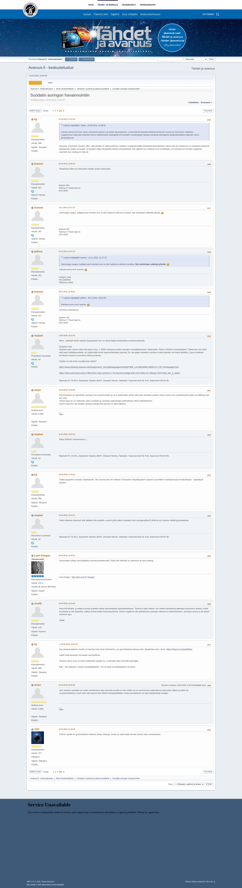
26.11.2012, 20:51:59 (67, 251)
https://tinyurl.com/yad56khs (179, 649)
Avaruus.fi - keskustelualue (50, 67)
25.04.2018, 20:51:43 (69, 644)
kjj (35, 119)
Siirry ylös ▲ (210, 881)
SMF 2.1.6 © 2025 (33, 881)
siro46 (38, 603)
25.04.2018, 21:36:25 (67, 729)
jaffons (38, 251)
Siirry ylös (35, 772)
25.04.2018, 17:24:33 (67, 474)
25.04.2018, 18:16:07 (67, 515)
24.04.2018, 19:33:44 (67, 335)
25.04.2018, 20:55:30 (67, 685)
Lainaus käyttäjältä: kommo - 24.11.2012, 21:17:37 (85, 258)
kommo (38, 163)
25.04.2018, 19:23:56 (67, 603)
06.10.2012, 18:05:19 (67, 164)
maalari (38, 335)
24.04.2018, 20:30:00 (67, 390)
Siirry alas (35, 111)
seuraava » (206, 102)
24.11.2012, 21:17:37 (67, 207)
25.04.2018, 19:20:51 (67, 555)
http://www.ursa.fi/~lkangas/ (83, 577)
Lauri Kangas (42, 555)
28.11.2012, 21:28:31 (67, 292)
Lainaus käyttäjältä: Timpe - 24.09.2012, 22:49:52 (84, 125)
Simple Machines (47, 881)
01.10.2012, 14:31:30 (67, 119)
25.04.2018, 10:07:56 (67, 434)
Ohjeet (187, 881)
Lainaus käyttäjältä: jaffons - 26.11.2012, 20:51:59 (84, 298)
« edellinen (193, 102)
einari (37, 390)
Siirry (170, 784)
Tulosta (208, 111)
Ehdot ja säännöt (198, 881)
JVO (36, 729)
